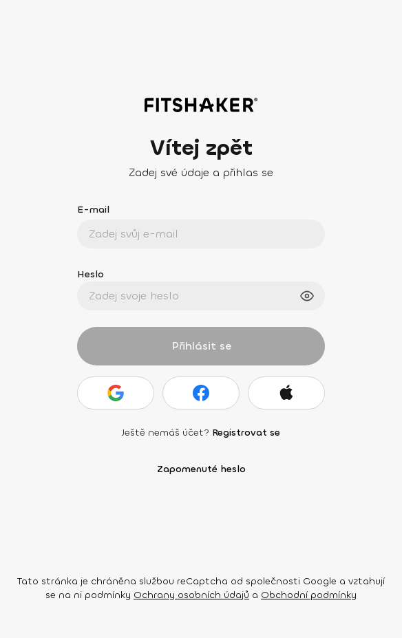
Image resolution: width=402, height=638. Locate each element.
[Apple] (286, 393)
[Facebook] (201, 393)
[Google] (115, 393)
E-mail (93, 209)
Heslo (90, 274)
